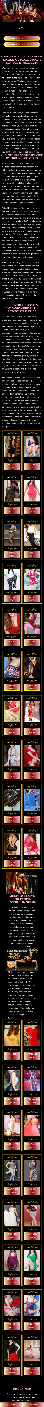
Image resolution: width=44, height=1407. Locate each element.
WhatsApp (33, 1405)
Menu (22, 28)
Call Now (11, 1405)
